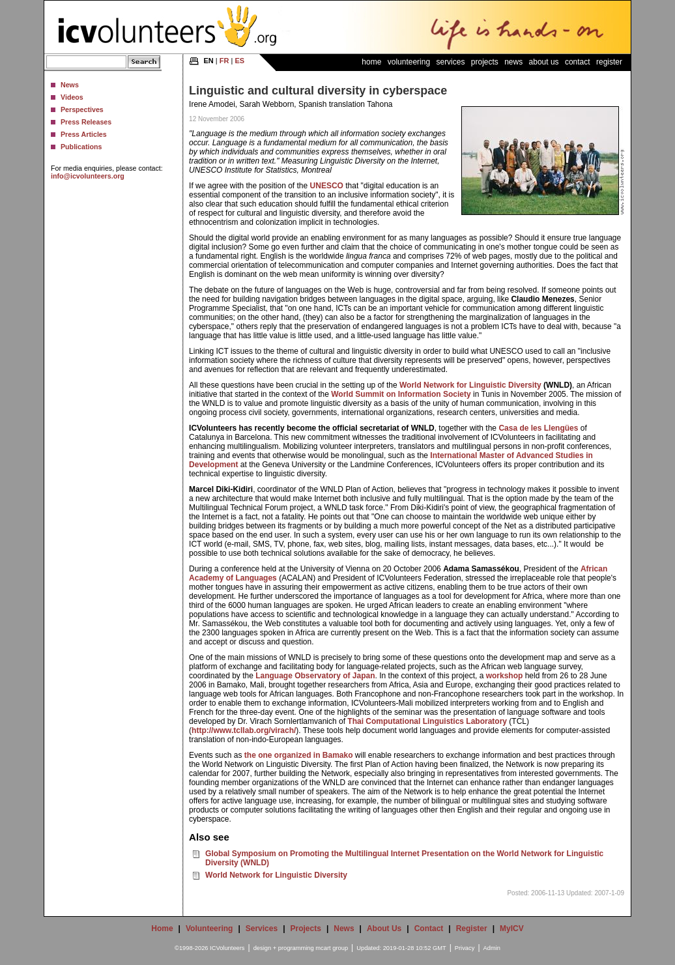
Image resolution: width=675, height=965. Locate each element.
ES (239, 61)
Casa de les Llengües (538, 428)
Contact (577, 61)
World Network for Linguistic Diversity (470, 385)
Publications (81, 147)
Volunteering (409, 61)
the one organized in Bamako (298, 755)
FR (224, 61)
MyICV (512, 928)
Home (371, 61)
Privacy (465, 948)
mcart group (331, 948)
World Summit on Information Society (400, 394)
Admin (491, 948)
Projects (484, 61)
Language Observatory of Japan (315, 675)
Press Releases (86, 122)
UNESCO (326, 185)
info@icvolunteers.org (87, 176)
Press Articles (84, 134)
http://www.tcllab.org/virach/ (244, 730)
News (70, 85)
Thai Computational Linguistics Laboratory (427, 721)
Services (450, 61)
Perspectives (82, 109)
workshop (504, 675)
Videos (72, 97)
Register (609, 61)
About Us (544, 61)
